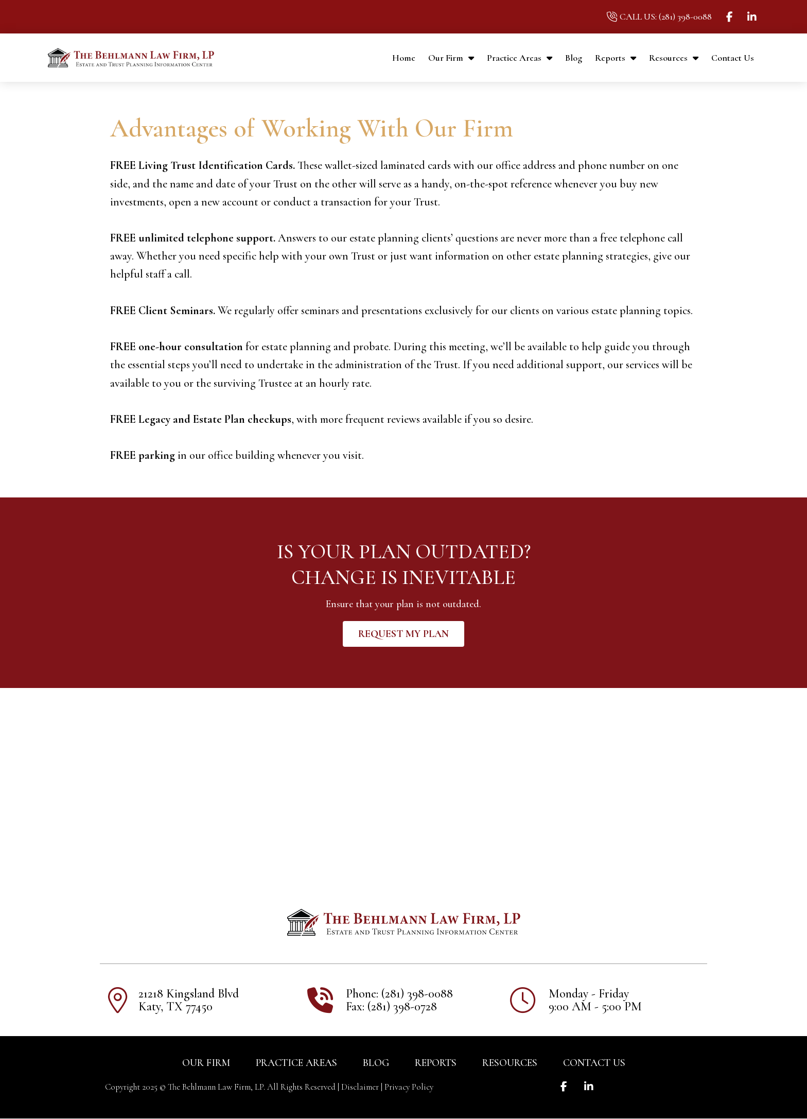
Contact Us (732, 57)
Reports (615, 57)
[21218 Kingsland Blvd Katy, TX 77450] (403, 778)
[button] (403, 634)
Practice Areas (519, 57)
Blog (573, 57)
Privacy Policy (408, 1086)
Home (403, 57)
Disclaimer (360, 1086)
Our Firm (451, 57)
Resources (673, 57)
